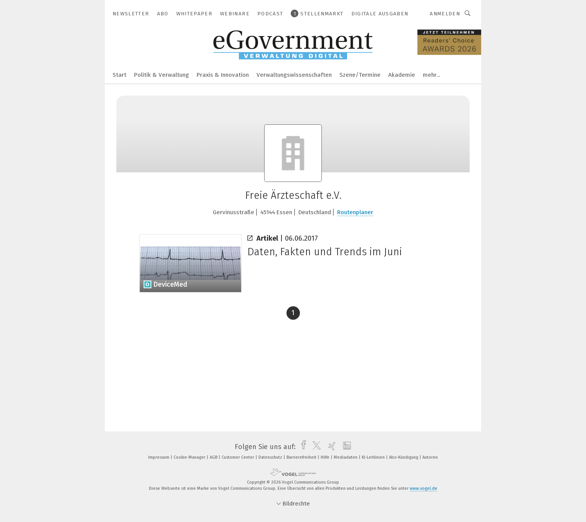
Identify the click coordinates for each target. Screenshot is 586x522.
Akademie (401, 74)
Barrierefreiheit (302, 457)
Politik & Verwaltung (161, 74)
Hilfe (326, 457)
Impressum (159, 457)
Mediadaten (346, 457)
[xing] (330, 447)
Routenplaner (355, 212)
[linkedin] (345, 447)
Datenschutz (270, 457)
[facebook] (302, 447)
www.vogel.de (423, 488)
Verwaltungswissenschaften (294, 74)
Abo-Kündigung (404, 457)
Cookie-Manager (190, 457)
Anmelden (445, 13)
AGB (214, 457)
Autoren (430, 457)
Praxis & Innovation (223, 74)
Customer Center (238, 457)
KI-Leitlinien (374, 457)
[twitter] (315, 447)
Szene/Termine (360, 74)
